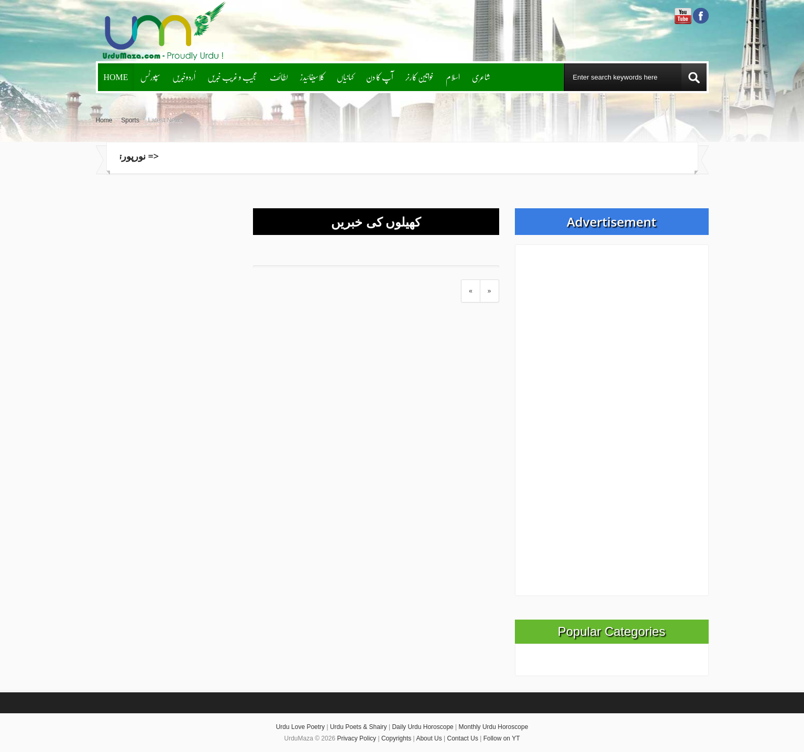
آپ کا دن (379, 76)
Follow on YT (501, 738)
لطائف (279, 76)
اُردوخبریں (183, 76)
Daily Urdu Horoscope (422, 727)
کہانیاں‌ (345, 76)
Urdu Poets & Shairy (358, 727)
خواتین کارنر (419, 76)
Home (116, 76)
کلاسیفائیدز (312, 76)
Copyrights (396, 738)
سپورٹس (150, 76)
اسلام (453, 76)
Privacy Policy (356, 738)
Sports (130, 120)
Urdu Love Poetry (300, 727)
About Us (429, 738)
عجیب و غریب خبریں (232, 76)
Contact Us (462, 738)
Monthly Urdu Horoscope (493, 727)
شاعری (481, 76)
